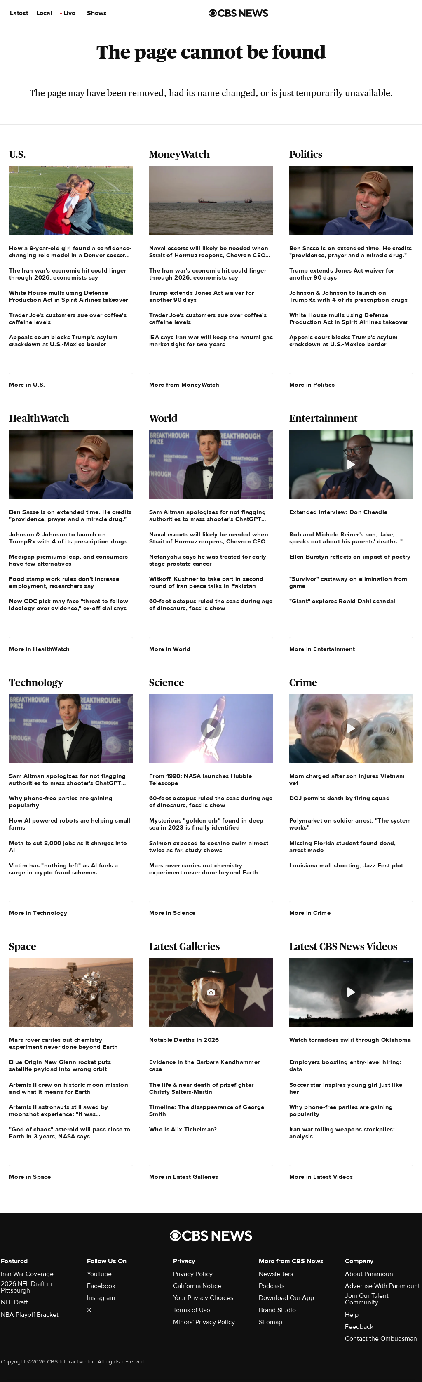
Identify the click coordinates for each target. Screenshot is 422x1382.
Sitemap (270, 1322)
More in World (169, 649)
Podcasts (271, 1286)
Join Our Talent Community (367, 1299)
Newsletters (276, 1274)
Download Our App (286, 1298)
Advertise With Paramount (382, 1286)
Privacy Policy (193, 1274)
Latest (19, 13)
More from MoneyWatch (184, 384)
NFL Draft (14, 1302)
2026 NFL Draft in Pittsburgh (26, 1287)
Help (352, 1314)
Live (69, 13)
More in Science (172, 913)
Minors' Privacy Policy (204, 1322)
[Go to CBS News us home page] (238, 13)
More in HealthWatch (39, 649)
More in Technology (38, 913)
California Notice (197, 1286)
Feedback (359, 1326)
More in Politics (312, 384)
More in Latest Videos (321, 1176)
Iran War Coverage (27, 1274)
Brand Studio (277, 1310)
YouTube (99, 1274)
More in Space (30, 1176)
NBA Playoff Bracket (30, 1314)
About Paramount (370, 1274)
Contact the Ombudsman (381, 1338)
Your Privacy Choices (203, 1298)
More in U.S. (27, 384)
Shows (97, 13)
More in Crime (310, 913)
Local (44, 13)
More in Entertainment (322, 649)
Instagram (101, 1298)
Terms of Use (191, 1310)
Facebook (101, 1286)
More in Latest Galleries (183, 1176)
